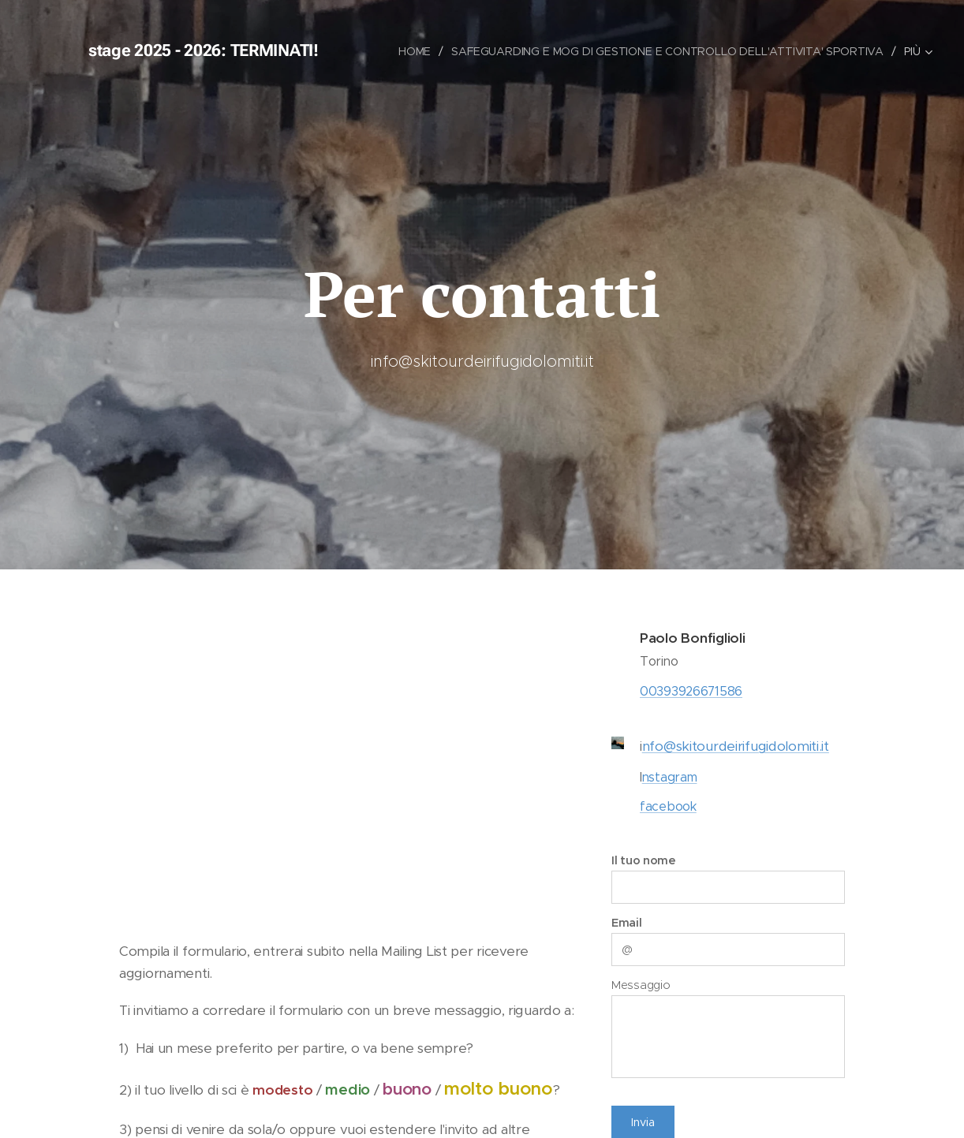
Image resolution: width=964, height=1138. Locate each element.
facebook (668, 806)
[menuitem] (414, 51)
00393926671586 (691, 690)
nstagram (669, 776)
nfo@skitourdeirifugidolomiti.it (735, 746)
